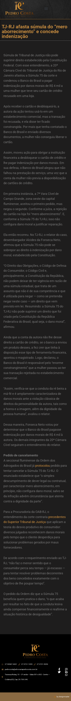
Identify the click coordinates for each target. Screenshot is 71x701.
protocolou (42, 465)
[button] (46, 9)
